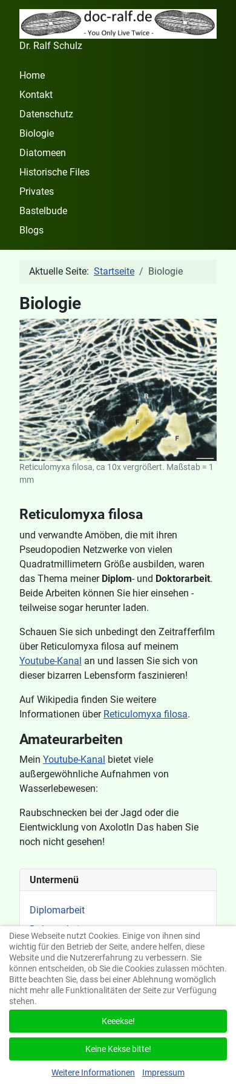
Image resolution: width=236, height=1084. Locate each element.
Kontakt (36, 94)
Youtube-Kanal (50, 661)
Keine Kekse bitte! (118, 1049)
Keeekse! (118, 1021)
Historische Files (54, 172)
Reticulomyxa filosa (145, 714)
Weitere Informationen (93, 1072)
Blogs (31, 230)
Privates (36, 191)
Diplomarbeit (57, 910)
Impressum (163, 1072)
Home (32, 75)
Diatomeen (42, 152)
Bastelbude (43, 211)
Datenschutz (46, 114)
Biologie (36, 133)
